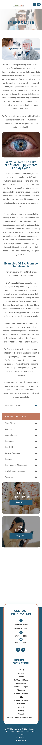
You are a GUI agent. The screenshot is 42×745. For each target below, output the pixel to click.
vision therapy (10, 423)
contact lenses (11, 435)
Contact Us (21, 536)
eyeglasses (9, 441)
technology (9, 477)
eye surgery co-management (16, 465)
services (8, 429)
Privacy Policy (30, 731)
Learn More (21, 502)
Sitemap (21, 734)
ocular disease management (15, 471)
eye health (9, 447)
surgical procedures (12, 453)
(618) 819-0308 (21, 636)
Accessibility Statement (14, 731)
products (8, 459)
